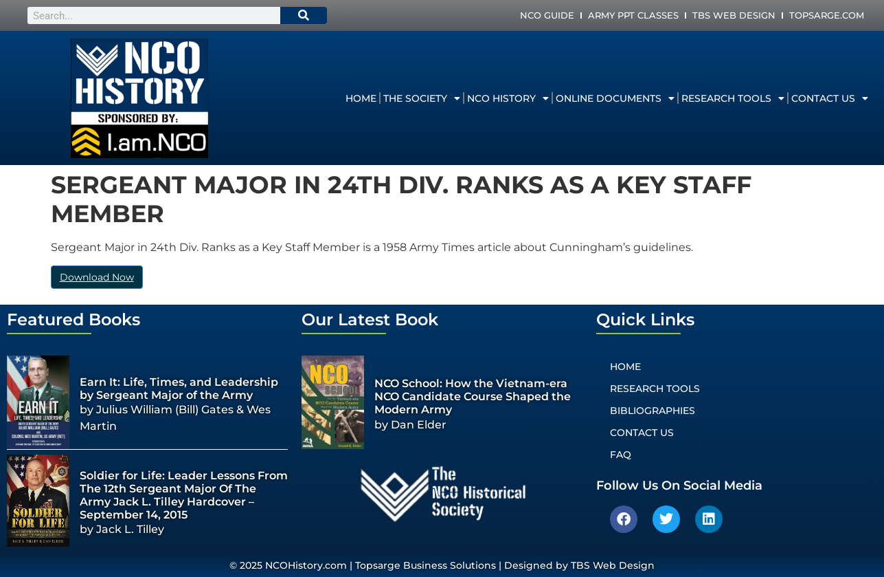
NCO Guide (547, 15)
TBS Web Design (733, 15)
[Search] (303, 15)
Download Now (97, 277)
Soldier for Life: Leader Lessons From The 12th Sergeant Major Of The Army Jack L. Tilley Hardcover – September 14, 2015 (184, 495)
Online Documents (615, 98)
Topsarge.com (826, 15)
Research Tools (732, 98)
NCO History (508, 98)
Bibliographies (652, 410)
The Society (421, 98)
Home (360, 98)
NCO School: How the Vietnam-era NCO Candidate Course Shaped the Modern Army (472, 396)
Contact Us (829, 98)
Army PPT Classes (633, 15)
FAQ (620, 454)
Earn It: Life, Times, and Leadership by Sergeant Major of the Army (179, 388)
